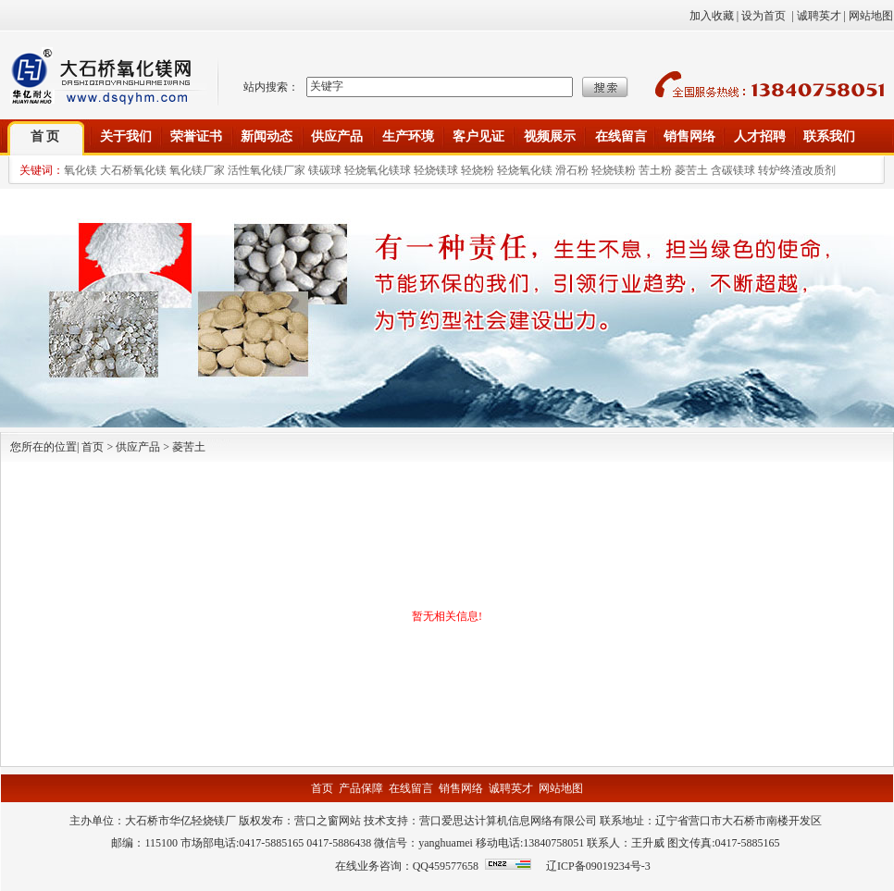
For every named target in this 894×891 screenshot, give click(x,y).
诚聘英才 (819, 15)
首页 (322, 788)
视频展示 (550, 136)
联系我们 (829, 136)
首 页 (45, 136)
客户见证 (478, 136)
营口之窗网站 (327, 820)
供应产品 (337, 136)
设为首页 (763, 15)
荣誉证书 (196, 136)
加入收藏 (711, 15)
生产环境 (408, 136)
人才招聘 (760, 136)
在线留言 (621, 136)
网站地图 (871, 15)
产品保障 (361, 788)
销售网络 (689, 136)
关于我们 (126, 136)
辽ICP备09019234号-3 (598, 866)
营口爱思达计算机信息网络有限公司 (508, 820)
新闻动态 (266, 136)
